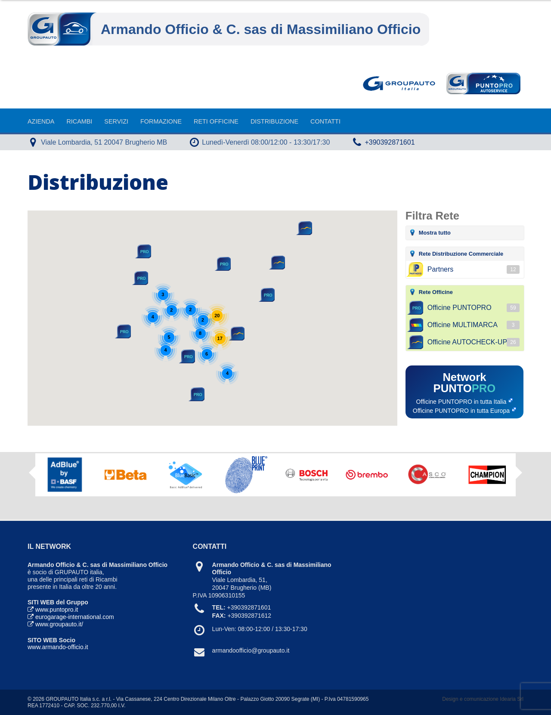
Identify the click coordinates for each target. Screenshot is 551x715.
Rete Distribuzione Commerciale (461, 254)
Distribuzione (274, 121)
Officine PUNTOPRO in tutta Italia (461, 401)
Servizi (116, 121)
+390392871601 (390, 142)
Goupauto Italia (401, 83)
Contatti (325, 121)
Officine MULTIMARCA (473, 325)
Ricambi (79, 121)
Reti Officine (216, 121)
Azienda (41, 121)
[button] (276, 262)
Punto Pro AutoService (482, 83)
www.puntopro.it (56, 609)
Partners (473, 269)
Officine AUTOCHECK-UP (473, 342)
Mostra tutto (435, 232)
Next (519, 475)
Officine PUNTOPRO (473, 307)
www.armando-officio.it (58, 647)
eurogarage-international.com (74, 616)
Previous (32, 472)
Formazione (161, 121)
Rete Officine (436, 292)
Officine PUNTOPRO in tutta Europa (461, 410)
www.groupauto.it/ (59, 624)
